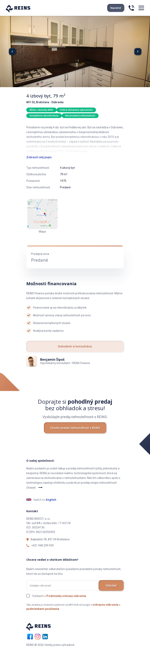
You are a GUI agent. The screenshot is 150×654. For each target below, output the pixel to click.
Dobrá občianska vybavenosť (76, 110)
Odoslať (111, 585)
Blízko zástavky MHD (41, 110)
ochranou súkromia (105, 604)
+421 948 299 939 (42, 545)
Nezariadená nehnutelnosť (80, 115)
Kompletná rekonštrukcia (44, 115)
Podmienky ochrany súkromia (66, 596)
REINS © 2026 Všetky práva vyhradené (50, 644)
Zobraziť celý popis (39, 157)
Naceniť (115, 8)
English (51, 499)
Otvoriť (30, 487)
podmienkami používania (42, 608)
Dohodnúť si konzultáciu (75, 346)
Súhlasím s (59, 596)
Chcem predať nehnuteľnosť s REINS (75, 428)
